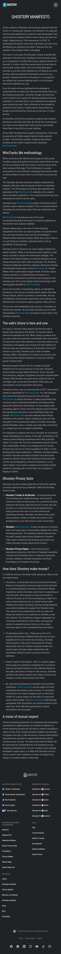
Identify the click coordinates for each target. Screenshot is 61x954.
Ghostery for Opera (40, 805)
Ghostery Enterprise (9, 900)
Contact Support (38, 833)
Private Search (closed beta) (13, 794)
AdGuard (5, 830)
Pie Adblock (6, 851)
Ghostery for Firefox (40, 794)
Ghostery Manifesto (9, 884)
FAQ (33, 828)
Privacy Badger (7, 857)
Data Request (37, 844)
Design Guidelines (38, 849)
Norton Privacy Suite (9, 846)
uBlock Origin (7, 862)
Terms (21, 938)
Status (4, 879)
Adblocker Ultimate (9, 840)
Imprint (39, 938)
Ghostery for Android (41, 816)
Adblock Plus (7, 835)
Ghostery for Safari (40, 800)
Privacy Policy (30, 938)
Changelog (6, 916)
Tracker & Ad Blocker (11, 789)
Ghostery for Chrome (41, 789)
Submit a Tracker (38, 838)
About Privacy (37, 854)
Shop (4, 906)
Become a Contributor (10, 895)
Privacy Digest (8, 805)
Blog (3, 911)
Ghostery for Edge (40, 811)
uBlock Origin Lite (8, 867)
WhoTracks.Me (9, 800)
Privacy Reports (7, 890)
